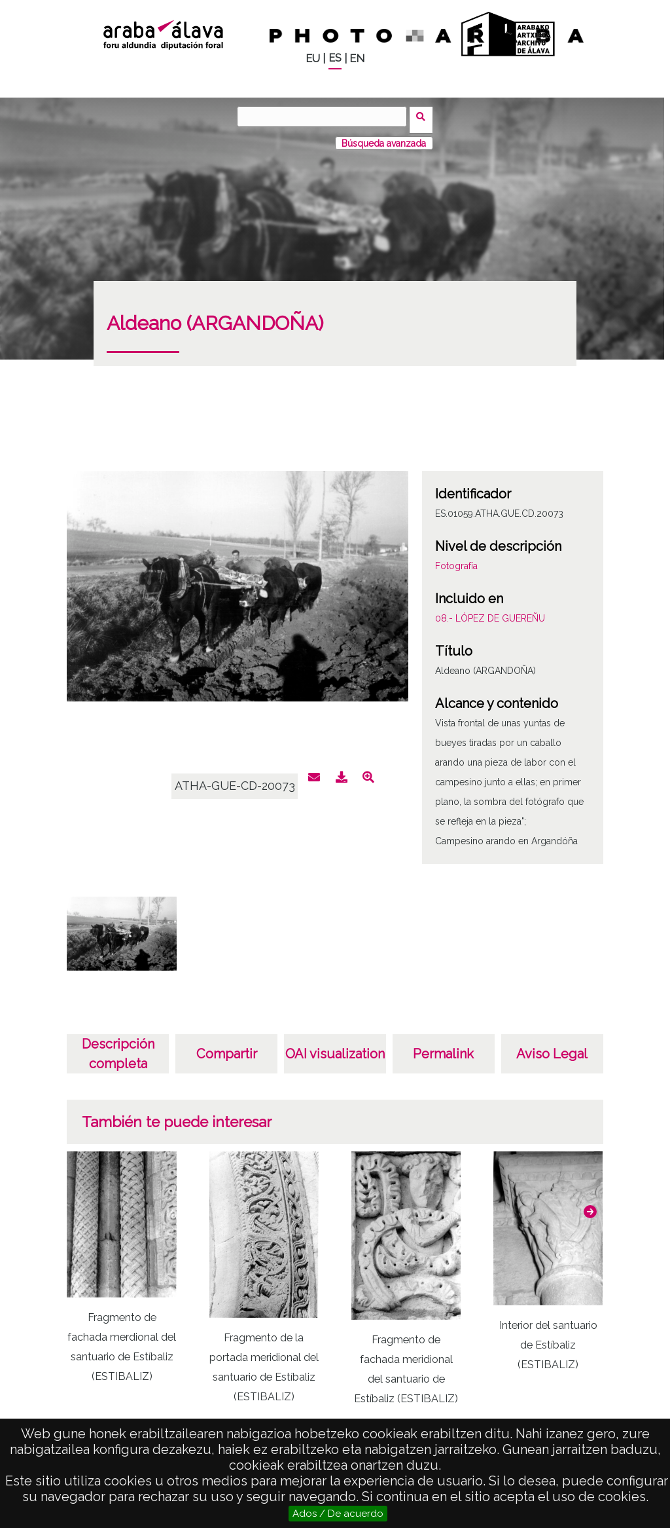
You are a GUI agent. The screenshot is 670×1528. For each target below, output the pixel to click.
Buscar (424, 116)
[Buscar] (325, 116)
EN (356, 58)
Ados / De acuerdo (337, 1513)
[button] (590, 1205)
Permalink (443, 1048)
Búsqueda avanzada (384, 137)
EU (313, 58)
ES (335, 58)
